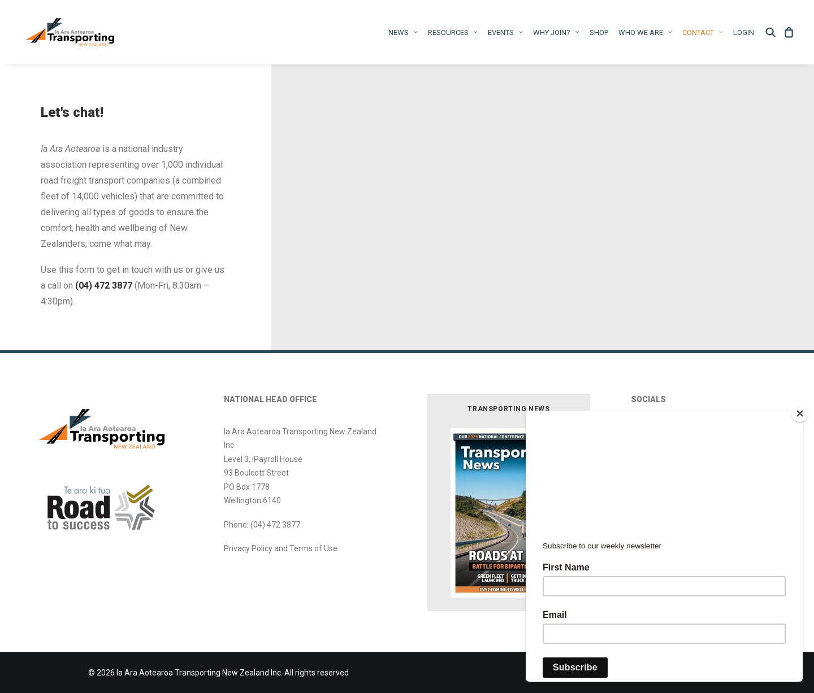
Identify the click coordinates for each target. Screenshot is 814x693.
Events (505, 32)
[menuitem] (403, 32)
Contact (702, 32)
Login (743, 32)
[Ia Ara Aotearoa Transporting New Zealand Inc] (69, 32)
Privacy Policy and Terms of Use (280, 548)
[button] (772, 32)
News (403, 32)
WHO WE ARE (645, 32)
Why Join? (556, 32)
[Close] (799, 413)
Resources (453, 32)
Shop (599, 32)
